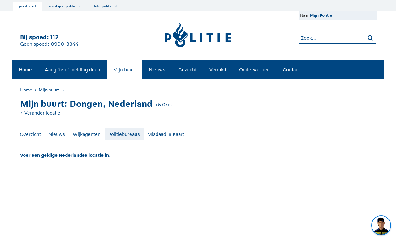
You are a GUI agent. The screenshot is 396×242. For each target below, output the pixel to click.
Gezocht (187, 70)
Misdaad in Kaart (166, 134)
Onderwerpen (254, 70)
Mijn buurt (124, 70)
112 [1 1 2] (54, 37)
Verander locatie (42, 113)
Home (25, 70)
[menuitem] (25, 69)
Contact (291, 70)
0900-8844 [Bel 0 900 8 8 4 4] (65, 44)
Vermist (217, 70)
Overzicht (30, 134)
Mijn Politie (321, 15)
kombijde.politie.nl (64, 6)
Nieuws (157, 70)
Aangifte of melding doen (72, 70)
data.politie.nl (105, 6)
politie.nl (27, 6)
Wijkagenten (87, 134)
